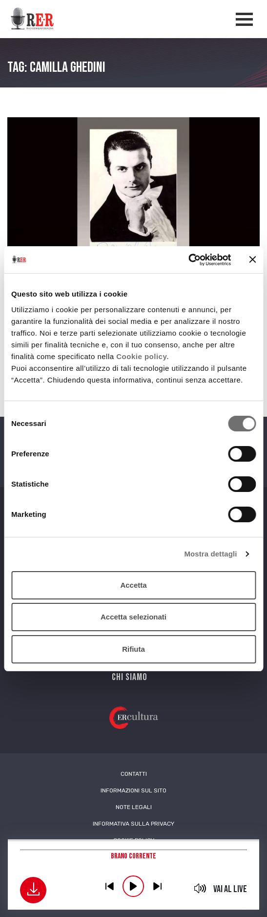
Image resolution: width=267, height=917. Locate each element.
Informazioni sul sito (133, 790)
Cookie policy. (142, 356)
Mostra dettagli (210, 554)
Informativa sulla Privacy (133, 823)
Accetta (133, 585)
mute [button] (200, 888)
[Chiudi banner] (252, 259)
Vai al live (230, 889)
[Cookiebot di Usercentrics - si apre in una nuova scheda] (188, 260)
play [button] (133, 886)
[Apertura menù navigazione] (244, 19)
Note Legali (134, 807)
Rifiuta (133, 649)
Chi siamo (129, 677)
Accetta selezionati (133, 617)
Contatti (134, 773)
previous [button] (109, 886)
